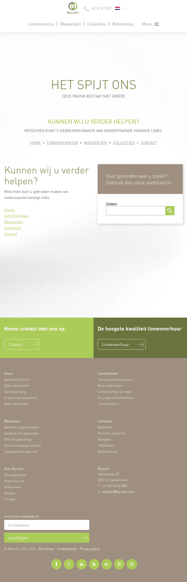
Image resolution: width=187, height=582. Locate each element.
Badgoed (104, 439)
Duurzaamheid (15, 475)
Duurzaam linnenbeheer (115, 397)
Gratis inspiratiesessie (20, 397)
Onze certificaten (16, 403)
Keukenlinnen (108, 451)
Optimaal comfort (17, 379)
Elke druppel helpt (18, 439)
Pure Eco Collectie (111, 433)
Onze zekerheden (16, 385)
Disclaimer (46, 548)
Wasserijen (70, 24)
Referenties (123, 24)
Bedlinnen (105, 427)
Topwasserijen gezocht (20, 451)
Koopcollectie (14, 481)
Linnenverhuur (62, 142)
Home (35, 142)
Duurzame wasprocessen (22, 445)
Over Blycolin (14, 469)
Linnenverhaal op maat (114, 391)
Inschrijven (18, 537)
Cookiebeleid (67, 548)
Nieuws (9, 493)
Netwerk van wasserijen (21, 433)
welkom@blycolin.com (118, 491)
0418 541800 (101, 8)
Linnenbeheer (108, 373)
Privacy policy (90, 548)
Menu (147, 24)
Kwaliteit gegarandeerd (21, 427)
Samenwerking (15, 391)
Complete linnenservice (115, 379)
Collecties (96, 24)
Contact (149, 142)
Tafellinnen (106, 445)
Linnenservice (41, 24)
